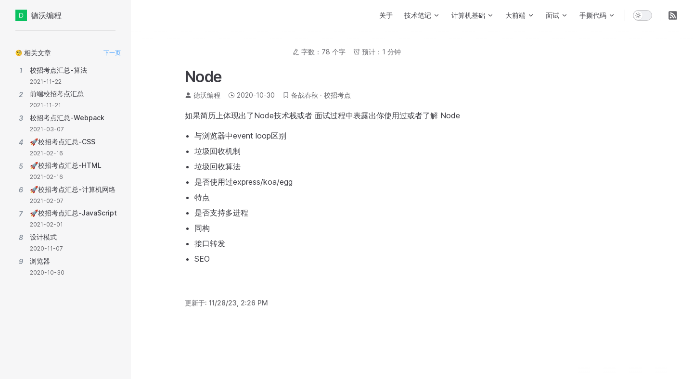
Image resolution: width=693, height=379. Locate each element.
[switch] (642, 15)
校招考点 (337, 95)
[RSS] (672, 15)
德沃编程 (38, 15)
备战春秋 (304, 95)
